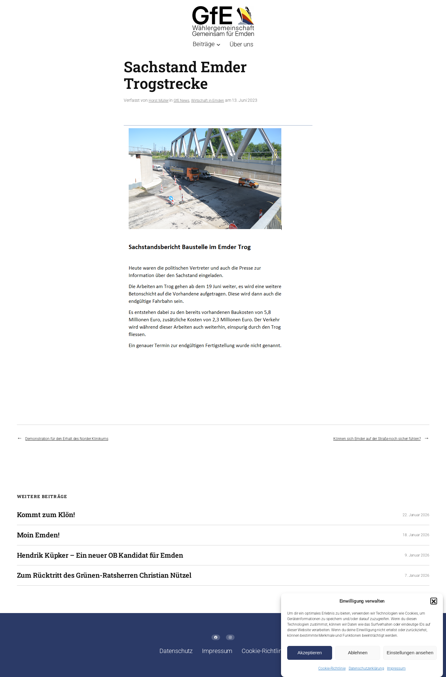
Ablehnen (357, 655)
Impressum (396, 671)
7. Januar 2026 (417, 575)
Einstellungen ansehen (410, 655)
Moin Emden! (38, 535)
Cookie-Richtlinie (331, 671)
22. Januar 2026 (416, 515)
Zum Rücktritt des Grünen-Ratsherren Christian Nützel (104, 575)
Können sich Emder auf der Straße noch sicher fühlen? (377, 439)
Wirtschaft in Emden (207, 100)
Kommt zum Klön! (46, 515)
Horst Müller (159, 100)
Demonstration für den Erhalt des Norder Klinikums (66, 439)
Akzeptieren (309, 655)
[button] (434, 604)
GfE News (181, 100)
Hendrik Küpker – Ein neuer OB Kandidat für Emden (100, 555)
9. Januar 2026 (417, 555)
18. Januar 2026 (416, 535)
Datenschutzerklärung (366, 671)
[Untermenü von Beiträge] (206, 44)
